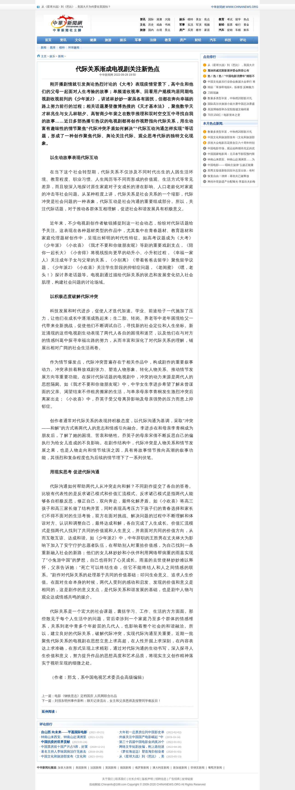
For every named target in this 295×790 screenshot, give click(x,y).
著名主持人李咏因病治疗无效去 (64, 751)
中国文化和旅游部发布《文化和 (64, 756)
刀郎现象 (213, 92)
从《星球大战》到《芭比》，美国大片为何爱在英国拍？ (76, 6)
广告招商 (174, 779)
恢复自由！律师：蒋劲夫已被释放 (228, 176)
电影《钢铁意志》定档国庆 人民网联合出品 (86, 696)
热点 (246, 19)
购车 (246, 30)
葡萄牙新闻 (215, 767)
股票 (230, 24)
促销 (230, 30)
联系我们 (120, 779)
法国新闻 (95, 767)
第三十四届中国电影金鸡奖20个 (142, 742)
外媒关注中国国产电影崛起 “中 (141, 737)
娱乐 (52, 56)
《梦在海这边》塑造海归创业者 (142, 751)
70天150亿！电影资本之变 (224, 115)
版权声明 (147, 779)
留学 (238, 19)
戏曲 (159, 24)
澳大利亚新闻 (161, 767)
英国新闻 (110, 767)
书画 (167, 24)
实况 (190, 24)
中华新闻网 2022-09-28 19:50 (117, 74)
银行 (238, 24)
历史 (151, 24)
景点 (167, 30)
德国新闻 (125, 767)
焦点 (207, 19)
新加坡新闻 (180, 767)
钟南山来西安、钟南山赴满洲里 (64, 737)
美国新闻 (81, 767)
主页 (44, 56)
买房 (190, 30)
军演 (198, 24)
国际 (151, 19)
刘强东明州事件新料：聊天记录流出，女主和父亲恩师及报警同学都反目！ (108, 701)
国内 (151, 30)
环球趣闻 (74, 47)
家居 (207, 30)
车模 (238, 30)
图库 (53, 47)
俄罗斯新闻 (142, 767)
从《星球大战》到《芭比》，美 (142, 756)
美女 (198, 19)
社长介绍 (134, 779)
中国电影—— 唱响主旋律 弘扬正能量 (231, 165)
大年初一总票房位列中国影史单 (142, 732)
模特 (190, 19)
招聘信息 (160, 779)
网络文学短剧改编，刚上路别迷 (142, 746)
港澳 (159, 19)
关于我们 (107, 779)
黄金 (246, 24)
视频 (207, 24)
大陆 (167, 19)
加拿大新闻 (65, 767)
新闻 (44, 47)
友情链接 (187, 779)
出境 (159, 30)
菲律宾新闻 (197, 767)
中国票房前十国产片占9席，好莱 (65, 746)
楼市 (198, 30)
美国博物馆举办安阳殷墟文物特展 (228, 109)
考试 (230, 19)
